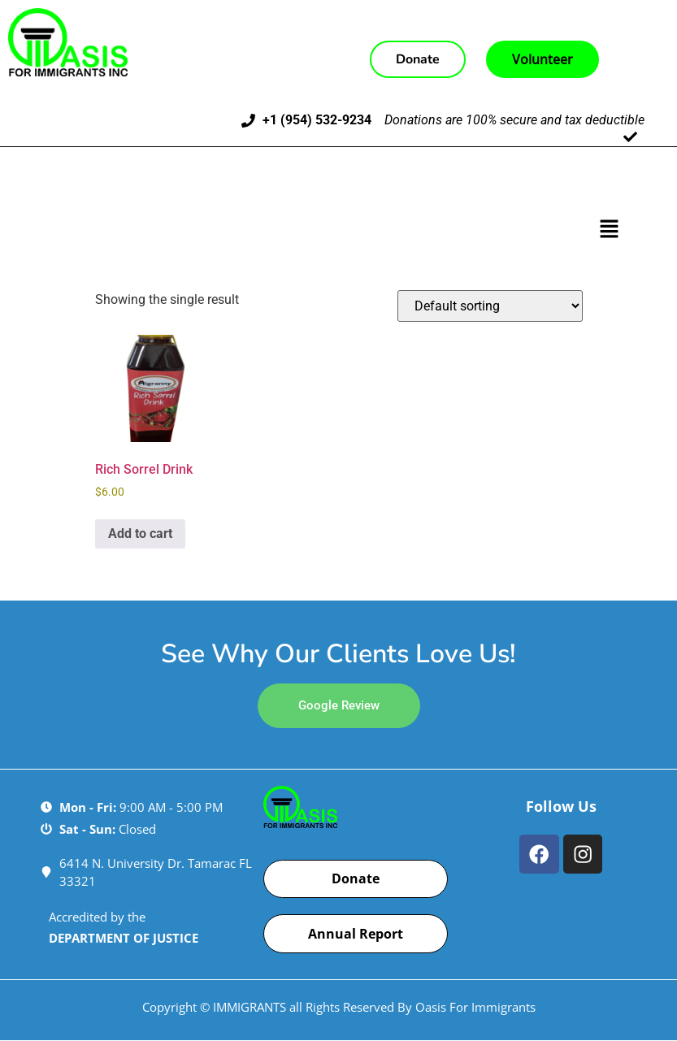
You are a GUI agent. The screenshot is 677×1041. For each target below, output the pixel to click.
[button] (609, 230)
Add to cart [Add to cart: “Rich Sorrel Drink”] (140, 533)
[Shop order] (490, 306)
